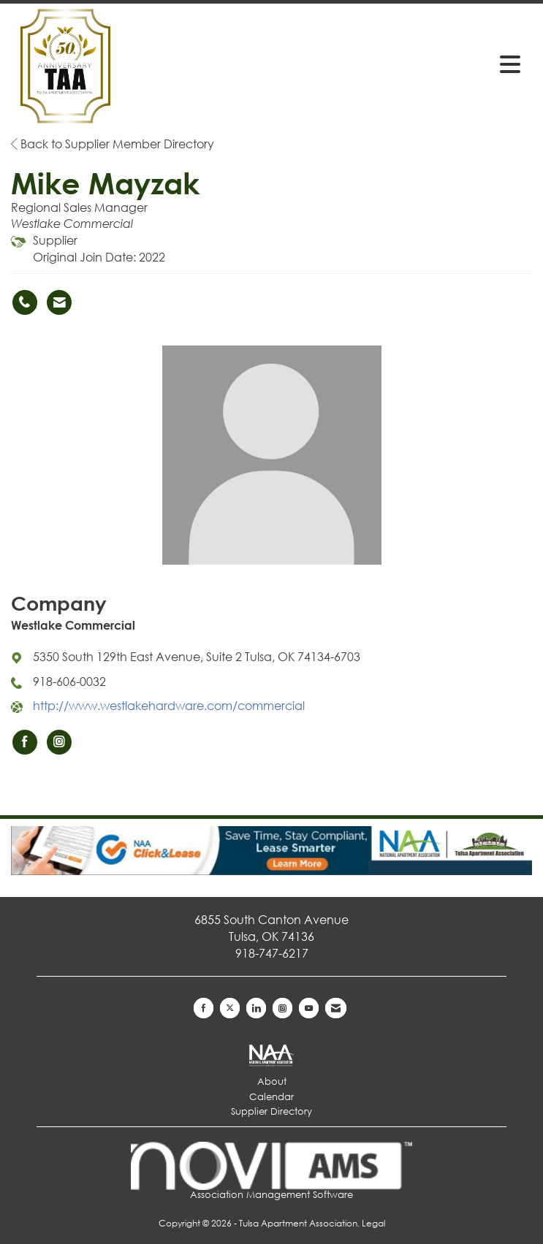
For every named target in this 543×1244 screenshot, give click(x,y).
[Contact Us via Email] (335, 1008)
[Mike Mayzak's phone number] (25, 302)
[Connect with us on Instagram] (282, 1008)
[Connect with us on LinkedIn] (256, 1008)
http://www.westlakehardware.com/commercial (169, 705)
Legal (373, 1223)
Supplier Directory (271, 1111)
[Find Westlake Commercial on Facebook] (25, 742)
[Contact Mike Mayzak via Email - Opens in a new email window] (59, 302)
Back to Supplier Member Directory (112, 143)
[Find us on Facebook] (203, 1008)
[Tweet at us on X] (230, 1008)
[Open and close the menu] (416, 63)
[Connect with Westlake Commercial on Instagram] (59, 742)
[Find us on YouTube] (309, 1008)
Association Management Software (272, 1171)
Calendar (271, 1097)
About (271, 1081)
